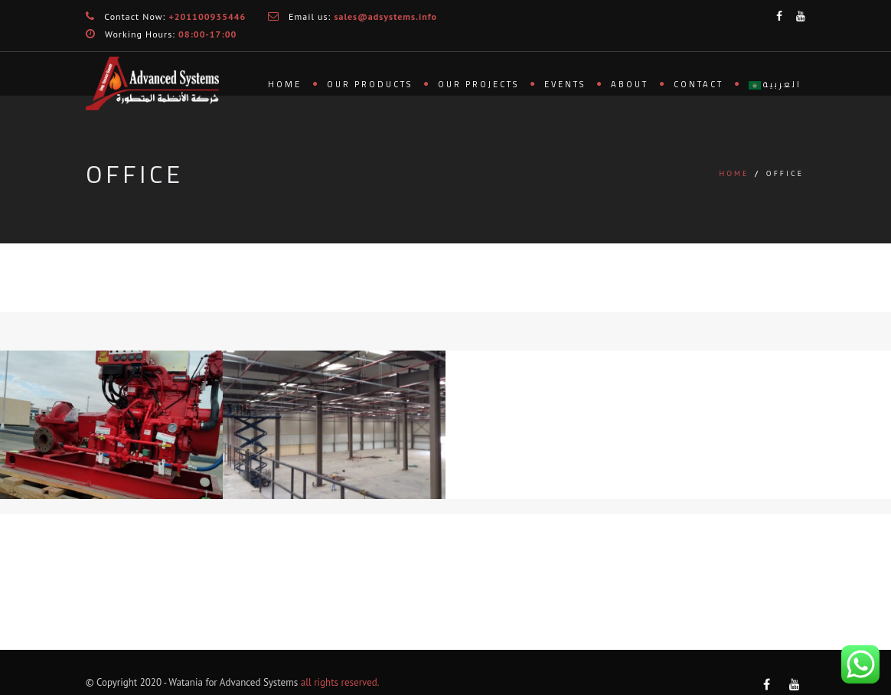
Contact (698, 84)
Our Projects (478, 84)
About (629, 84)
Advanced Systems (259, 682)
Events (565, 84)
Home (285, 84)
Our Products (370, 84)
